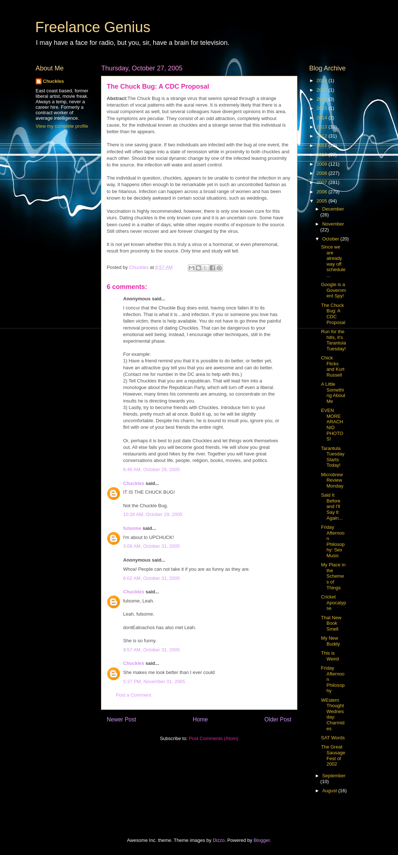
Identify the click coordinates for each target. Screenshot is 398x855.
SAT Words (333, 737)
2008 (323, 173)
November (333, 224)
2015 (323, 108)
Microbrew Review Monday (332, 480)
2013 (323, 127)
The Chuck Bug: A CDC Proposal (333, 314)
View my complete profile (62, 126)
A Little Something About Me (333, 392)
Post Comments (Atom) (213, 738)
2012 (323, 136)
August (330, 790)
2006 (323, 192)
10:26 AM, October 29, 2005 (153, 514)
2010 (323, 154)
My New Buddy (330, 641)
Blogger (262, 840)
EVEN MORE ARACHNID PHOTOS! (332, 425)
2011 (323, 145)
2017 (323, 90)
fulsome (132, 528)
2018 (323, 80)
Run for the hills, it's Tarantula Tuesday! (333, 340)
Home (200, 719)
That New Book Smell (331, 623)
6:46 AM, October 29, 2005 (151, 469)
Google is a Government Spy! (333, 290)
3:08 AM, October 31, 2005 (151, 546)
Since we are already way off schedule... (333, 261)
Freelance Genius (93, 27)
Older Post (277, 719)
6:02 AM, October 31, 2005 (151, 578)
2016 (323, 99)
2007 (323, 182)
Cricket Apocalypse (333, 602)
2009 (323, 164)
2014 (323, 117)
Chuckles (133, 483)
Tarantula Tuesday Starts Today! (332, 457)
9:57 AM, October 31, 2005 (151, 649)
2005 (323, 201)
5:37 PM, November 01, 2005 (154, 681)
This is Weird (330, 656)
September (333, 775)
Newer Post (121, 719)
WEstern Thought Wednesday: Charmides (332, 714)
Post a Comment (133, 695)
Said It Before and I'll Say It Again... (332, 506)
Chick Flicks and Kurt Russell (332, 366)
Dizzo (219, 840)
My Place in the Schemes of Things (333, 576)
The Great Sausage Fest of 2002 (333, 755)
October (331, 239)
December (333, 209)
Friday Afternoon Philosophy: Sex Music (333, 541)
